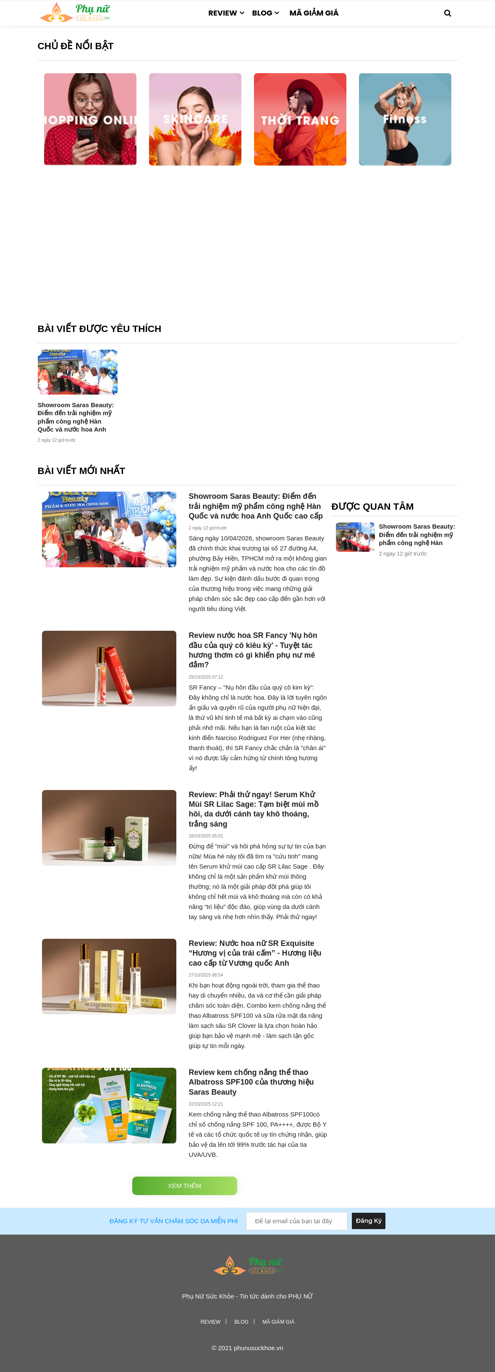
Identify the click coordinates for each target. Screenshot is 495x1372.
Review (222, 13)
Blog (262, 13)
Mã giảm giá (313, 13)
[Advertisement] (248, 251)
